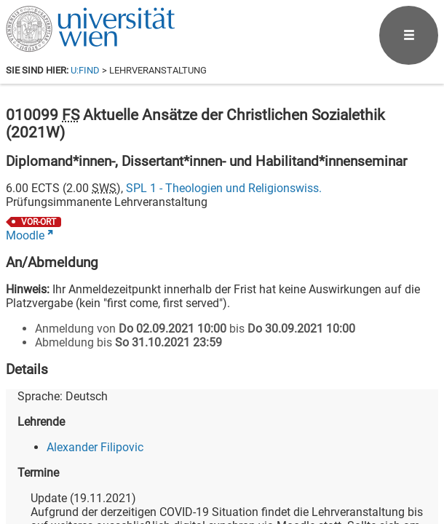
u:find (85, 70)
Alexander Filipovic (95, 447)
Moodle (25, 235)
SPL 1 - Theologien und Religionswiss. (224, 188)
